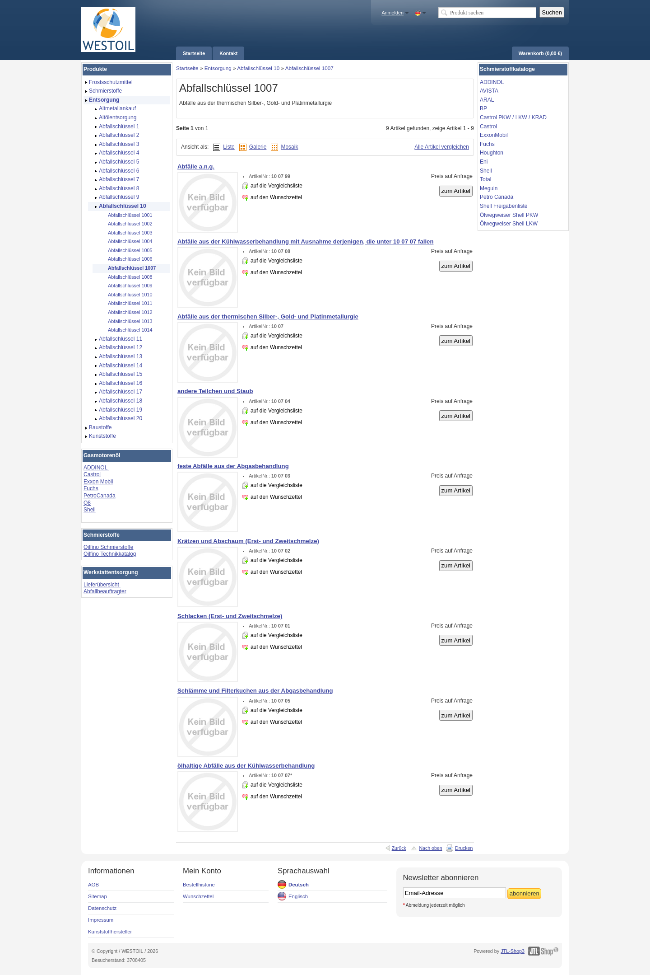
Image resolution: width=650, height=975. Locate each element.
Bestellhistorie (199, 884)
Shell (90, 509)
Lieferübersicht (102, 584)
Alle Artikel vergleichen (441, 147)
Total (485, 179)
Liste (228, 147)
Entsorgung (218, 68)
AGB (93, 884)
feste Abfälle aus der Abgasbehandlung (233, 466)
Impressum (100, 920)
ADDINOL (96, 467)
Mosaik (289, 147)
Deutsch (298, 884)
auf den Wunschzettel (276, 197)
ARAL (487, 100)
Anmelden (392, 12)
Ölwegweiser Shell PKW (509, 215)
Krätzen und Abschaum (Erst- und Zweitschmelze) (248, 541)
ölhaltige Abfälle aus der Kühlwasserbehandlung (246, 765)
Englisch (298, 896)
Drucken (464, 848)
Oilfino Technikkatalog (110, 554)
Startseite (187, 68)
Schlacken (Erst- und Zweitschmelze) (229, 616)
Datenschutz (102, 908)
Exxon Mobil (98, 481)
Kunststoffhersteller (110, 931)
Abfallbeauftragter (105, 591)
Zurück (399, 848)
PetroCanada (100, 495)
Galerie (258, 147)
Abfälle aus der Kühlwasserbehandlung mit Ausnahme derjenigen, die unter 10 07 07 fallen (305, 241)
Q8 (87, 503)
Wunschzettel (198, 896)
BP (483, 108)
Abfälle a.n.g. (195, 166)
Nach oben (430, 848)
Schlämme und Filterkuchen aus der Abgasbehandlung (255, 690)
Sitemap (97, 896)
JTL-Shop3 (513, 951)
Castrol (92, 474)
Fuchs (91, 488)
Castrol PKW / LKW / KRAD (513, 117)
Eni (484, 162)
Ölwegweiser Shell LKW (509, 223)
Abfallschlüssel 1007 (309, 68)
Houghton (491, 153)
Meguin (488, 188)
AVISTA (489, 91)
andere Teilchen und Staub (215, 391)
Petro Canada (496, 197)
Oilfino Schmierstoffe (109, 547)
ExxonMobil (494, 135)
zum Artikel (456, 191)
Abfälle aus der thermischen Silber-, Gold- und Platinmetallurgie (267, 316)
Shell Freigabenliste (503, 206)
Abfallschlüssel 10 (258, 68)
